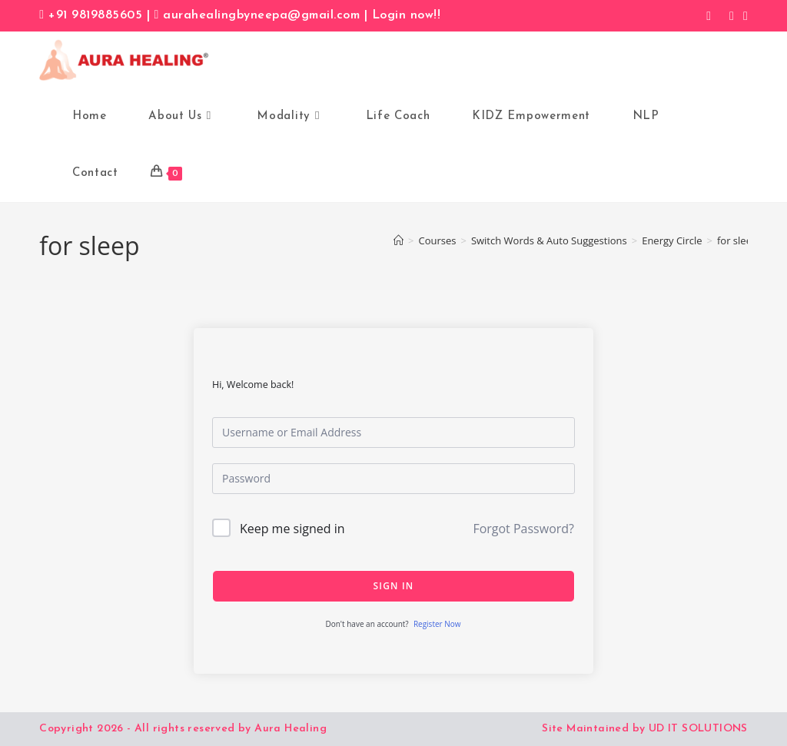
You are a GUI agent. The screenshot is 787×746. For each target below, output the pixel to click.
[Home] (398, 240)
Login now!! (406, 15)
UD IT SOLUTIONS (698, 728)
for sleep (737, 240)
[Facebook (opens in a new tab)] (709, 15)
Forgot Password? (523, 528)
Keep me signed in (292, 528)
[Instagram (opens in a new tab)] (732, 15)
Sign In (394, 585)
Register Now (437, 623)
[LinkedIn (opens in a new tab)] (743, 15)
